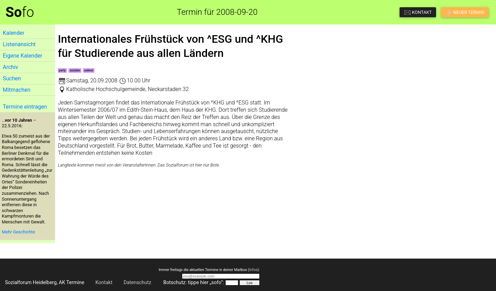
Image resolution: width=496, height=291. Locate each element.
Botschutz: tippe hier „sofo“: (193, 282)
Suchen (12, 78)
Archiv (10, 67)
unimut (88, 70)
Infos (253, 270)
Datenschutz (137, 282)
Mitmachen (16, 90)
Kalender (13, 33)
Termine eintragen (25, 106)
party (62, 70)
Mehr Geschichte (18, 231)
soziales (75, 70)
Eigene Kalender (22, 55)
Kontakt (104, 282)
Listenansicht (19, 44)
